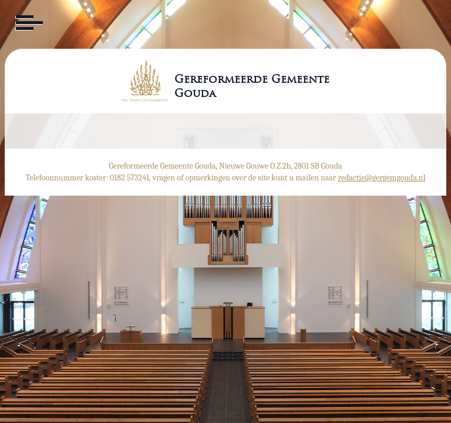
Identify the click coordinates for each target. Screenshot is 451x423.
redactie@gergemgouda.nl (382, 178)
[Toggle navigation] (28, 23)
